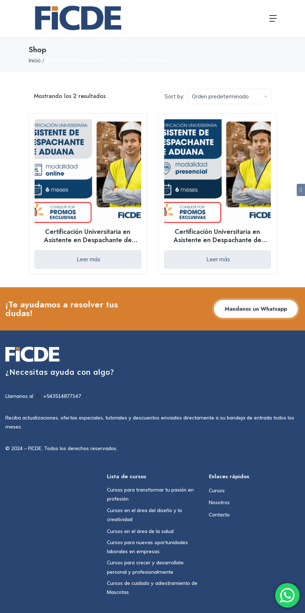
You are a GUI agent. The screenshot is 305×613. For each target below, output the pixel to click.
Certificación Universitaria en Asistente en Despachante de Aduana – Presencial (217, 240)
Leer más (88, 259)
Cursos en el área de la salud (140, 531)
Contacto (219, 514)
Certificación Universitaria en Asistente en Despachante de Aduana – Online (88, 240)
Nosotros (219, 502)
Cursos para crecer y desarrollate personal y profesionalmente (145, 567)
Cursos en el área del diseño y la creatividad (144, 515)
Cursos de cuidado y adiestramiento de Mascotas (152, 587)
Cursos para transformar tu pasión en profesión (150, 494)
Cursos (217, 490)
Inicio (34, 60)
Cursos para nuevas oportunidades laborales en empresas (147, 547)
